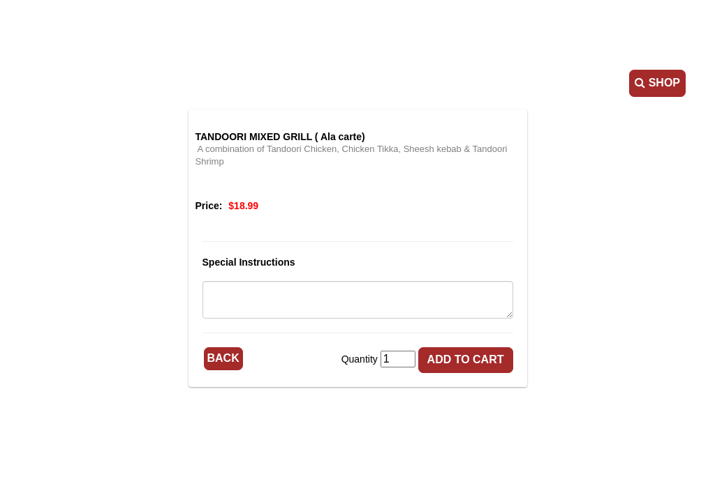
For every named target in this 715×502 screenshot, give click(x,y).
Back (223, 358)
